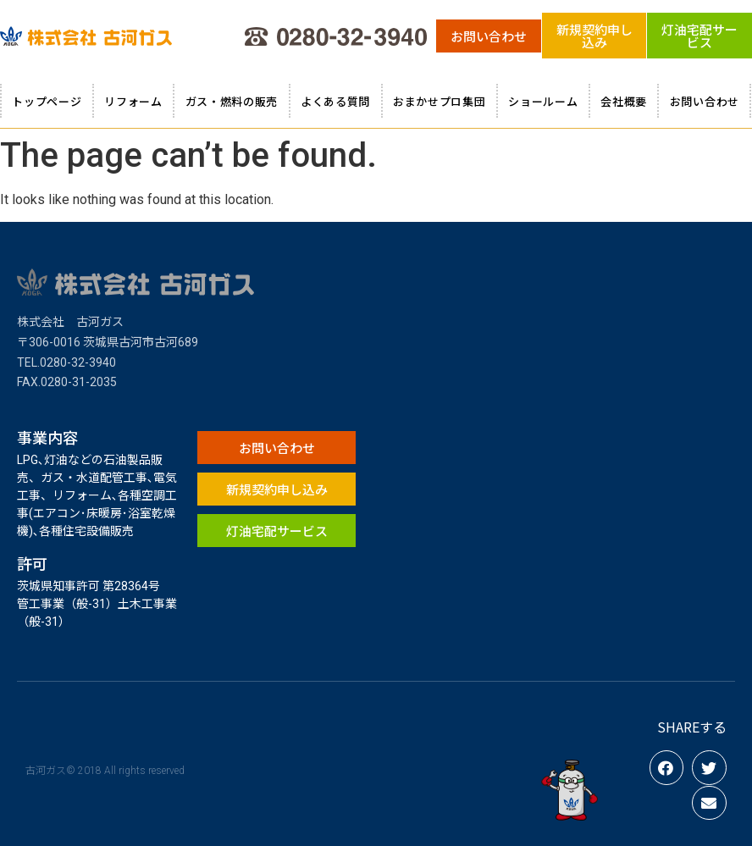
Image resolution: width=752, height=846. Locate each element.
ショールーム (543, 101)
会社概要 (623, 101)
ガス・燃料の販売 (232, 101)
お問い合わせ (704, 101)
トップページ (46, 101)
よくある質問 (335, 101)
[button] (488, 36)
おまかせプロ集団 (439, 101)
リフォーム (133, 101)
